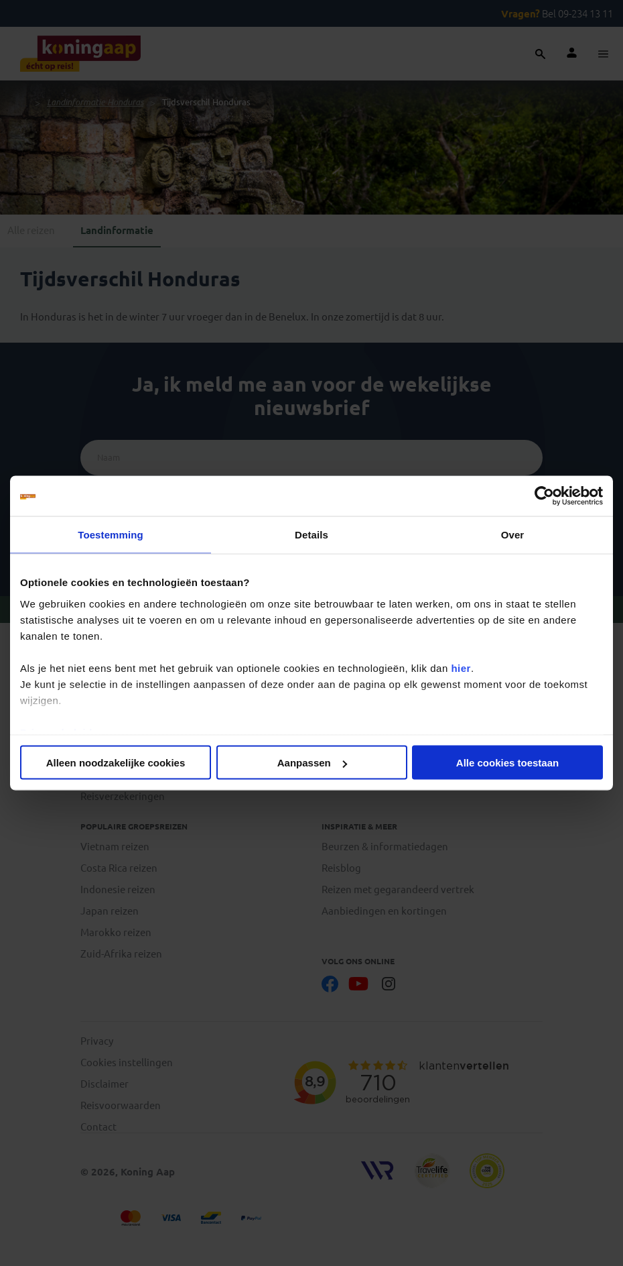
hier (461, 667)
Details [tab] (311, 534)
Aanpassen (312, 762)
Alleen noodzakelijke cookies (116, 762)
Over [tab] (513, 534)
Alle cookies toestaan (507, 762)
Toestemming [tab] (110, 534)
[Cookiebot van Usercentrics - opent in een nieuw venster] (544, 496)
